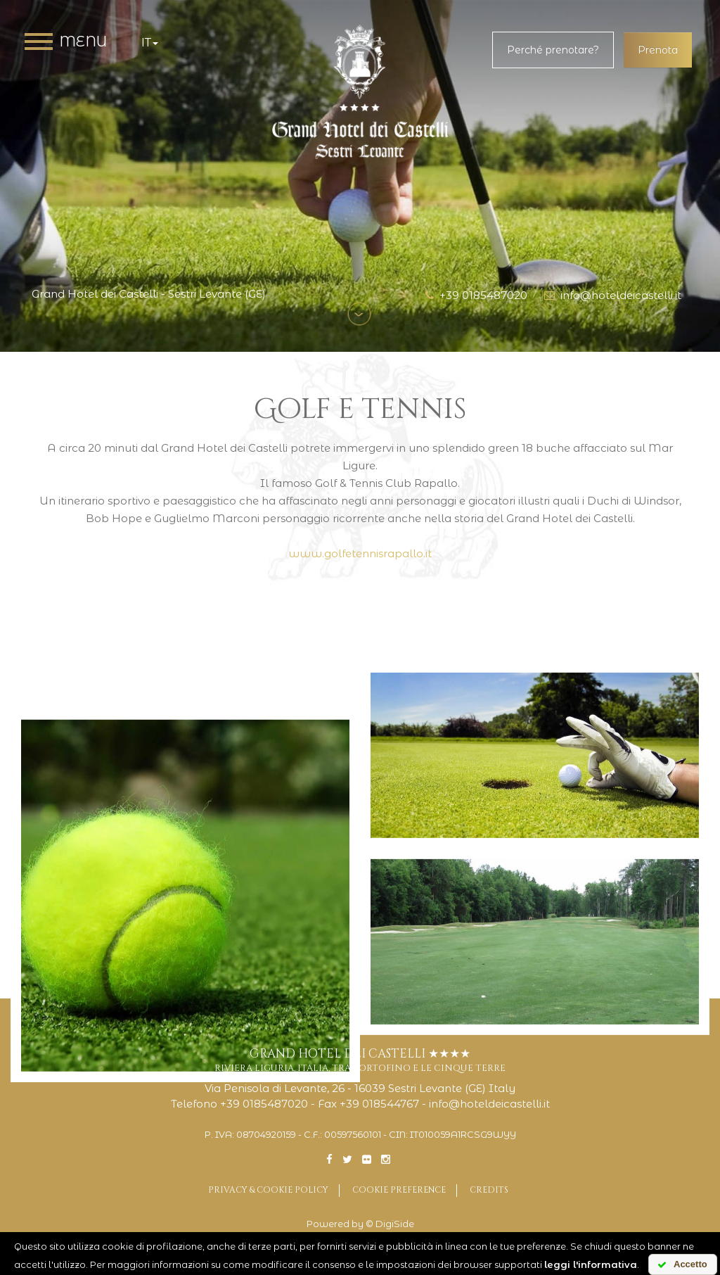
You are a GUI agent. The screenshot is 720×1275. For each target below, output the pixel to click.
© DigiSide (390, 1224)
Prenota (658, 50)
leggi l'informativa (590, 1264)
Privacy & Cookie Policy (268, 1189)
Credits (489, 1189)
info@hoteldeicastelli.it (612, 295)
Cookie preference (399, 1189)
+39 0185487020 (476, 295)
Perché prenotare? (553, 50)
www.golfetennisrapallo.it (360, 553)
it (149, 42)
